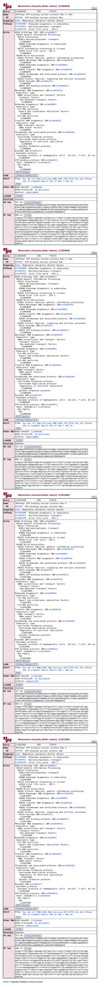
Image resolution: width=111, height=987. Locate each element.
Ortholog (19, 176)
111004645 (36, 187)
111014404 (36, 922)
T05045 (52, 11)
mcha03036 (79, 74)
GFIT (35, 176)
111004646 (36, 432)
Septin (44, 181)
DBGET (6, 983)
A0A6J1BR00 (32, 437)
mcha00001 (49, 32)
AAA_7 (61, 181)
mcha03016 (65, 70)
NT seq (27, 215)
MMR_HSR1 (58, 179)
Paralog (28, 176)
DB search (36, 203)
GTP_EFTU (69, 179)
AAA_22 (53, 181)
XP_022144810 (42, 679)
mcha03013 (20, 27)
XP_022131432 (42, 435)
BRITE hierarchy (22, 172)
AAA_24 (26, 181)
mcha (17, 21)
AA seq (27, 203)
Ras (24, 179)
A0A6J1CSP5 (32, 682)
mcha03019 (66, 60)
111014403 (36, 677)
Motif (18, 184)
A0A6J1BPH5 (32, 193)
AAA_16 (69, 181)
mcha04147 (46, 81)
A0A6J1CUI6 (32, 927)
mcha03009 (60, 65)
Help (94, 8)
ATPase (88, 179)
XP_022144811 (42, 924)
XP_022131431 (42, 190)
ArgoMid (35, 181)
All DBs (19, 196)
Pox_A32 (79, 179)
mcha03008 (20, 24)
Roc (29, 179)
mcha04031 (62, 86)
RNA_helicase (44, 179)
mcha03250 (20, 29)
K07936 (19, 18)
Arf (34, 179)
